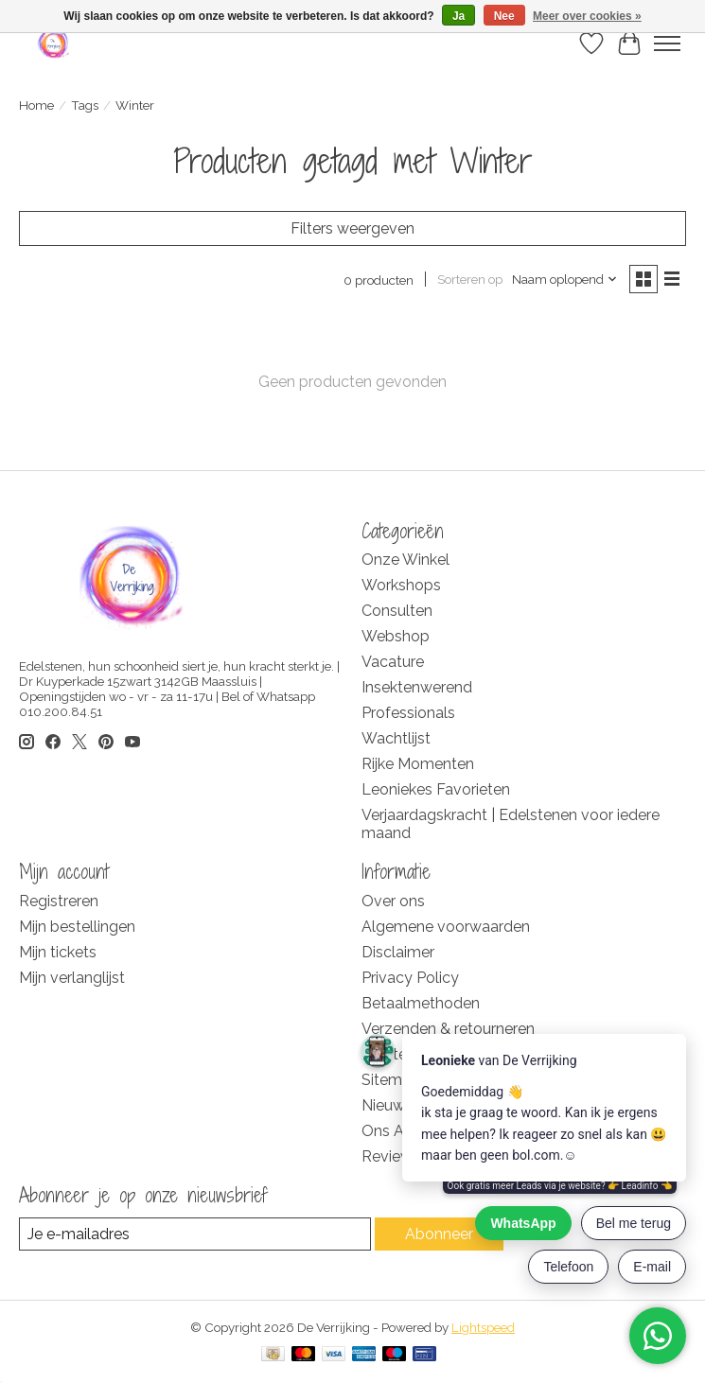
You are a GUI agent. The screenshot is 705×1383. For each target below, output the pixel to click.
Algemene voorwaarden (445, 927)
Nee (504, 16)
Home (36, 105)
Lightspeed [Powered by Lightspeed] (483, 1327)
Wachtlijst (396, 738)
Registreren (58, 901)
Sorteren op (469, 279)
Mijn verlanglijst (72, 978)
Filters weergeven (352, 228)
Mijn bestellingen (77, 927)
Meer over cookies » (587, 16)
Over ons (393, 901)
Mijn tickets (58, 952)
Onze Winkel (405, 560)
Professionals (408, 713)
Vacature (392, 662)
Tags (84, 105)
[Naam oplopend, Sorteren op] (565, 279)
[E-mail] (195, 1234)
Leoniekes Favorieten (435, 789)
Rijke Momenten (417, 764)
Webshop (395, 636)
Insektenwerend (416, 687)
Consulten (396, 611)
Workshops (401, 585)
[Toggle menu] (667, 43)
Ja (458, 16)
